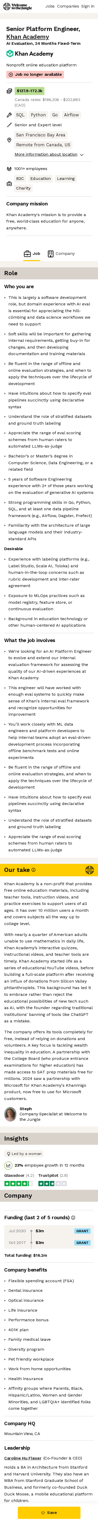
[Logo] (17, 6)
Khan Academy (27, 36)
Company (61, 253)
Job (31, 253)
